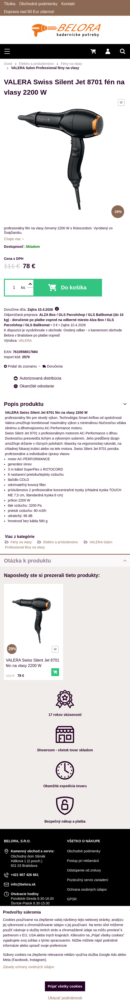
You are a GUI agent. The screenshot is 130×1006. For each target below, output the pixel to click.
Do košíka (74, 287)
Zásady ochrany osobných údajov (28, 967)
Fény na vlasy (21, 542)
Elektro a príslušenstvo (60, 542)
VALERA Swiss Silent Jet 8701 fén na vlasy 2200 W (33, 652)
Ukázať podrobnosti (65, 998)
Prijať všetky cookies (65, 986)
